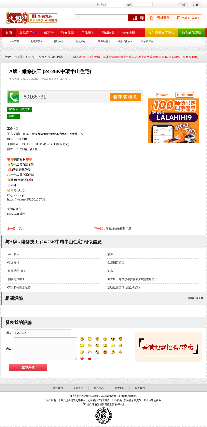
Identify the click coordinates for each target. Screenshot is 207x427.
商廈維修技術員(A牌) (119, 228)
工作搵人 (87, 33)
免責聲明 (78, 388)
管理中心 (59, 41)
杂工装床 (13, 254)
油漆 (110, 254)
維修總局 (128, 33)
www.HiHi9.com (88, 395)
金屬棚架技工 (115, 262)
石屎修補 (13, 262)
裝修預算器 (147, 41)
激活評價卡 (36, 41)
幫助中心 (119, 388)
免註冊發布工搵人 (162, 33)
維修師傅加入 (125, 41)
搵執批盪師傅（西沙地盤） (124, 287)
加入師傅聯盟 (191, 33)
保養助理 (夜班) (18, 270)
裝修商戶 (28, 33)
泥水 (21, 228)
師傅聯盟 (108, 33)
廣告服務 (99, 388)
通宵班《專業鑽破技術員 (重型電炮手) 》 (133, 279)
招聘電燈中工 (16, 279)
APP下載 (14, 41)
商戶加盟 (103, 41)
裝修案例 (67, 33)
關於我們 (58, 388)
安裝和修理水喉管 (19, 287)
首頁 (9, 33)
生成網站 (81, 41)
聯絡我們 (140, 388)
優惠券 (49, 33)
